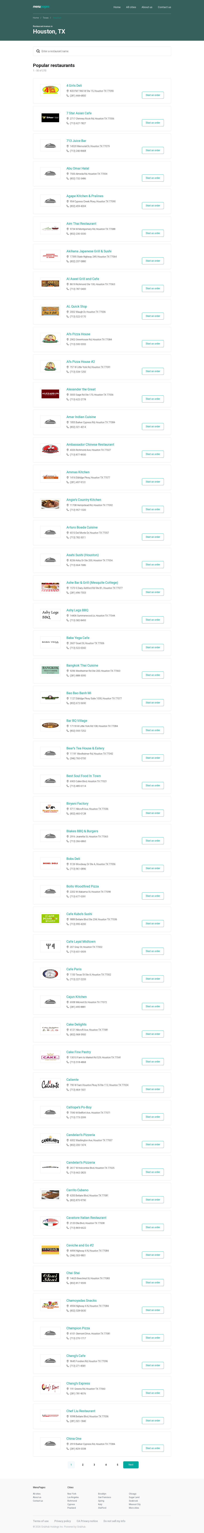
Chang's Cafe (75, 1356)
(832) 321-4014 (78, 427)
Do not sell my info (114, 1521)
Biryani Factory (77, 803)
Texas (46, 17)
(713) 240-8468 (78, 151)
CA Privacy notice (87, 1521)
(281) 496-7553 (78, 592)
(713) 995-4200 (78, 924)
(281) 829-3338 (78, 1448)
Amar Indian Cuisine (81, 417)
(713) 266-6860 (78, 841)
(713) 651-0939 (78, 951)
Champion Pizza (78, 1328)
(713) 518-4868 (78, 1062)
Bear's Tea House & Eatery (85, 748)
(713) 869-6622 (78, 1227)
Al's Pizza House (78, 334)
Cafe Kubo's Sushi (79, 914)
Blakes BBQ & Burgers (82, 831)
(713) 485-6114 (78, 786)
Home (117, 7)
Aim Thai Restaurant (81, 223)
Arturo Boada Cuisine (82, 527)
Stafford (102, 1508)
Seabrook (133, 1501)
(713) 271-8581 (78, 1366)
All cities (131, 7)
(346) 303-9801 (78, 1255)
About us (147, 7)
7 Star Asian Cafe (79, 113)
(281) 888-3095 (78, 675)
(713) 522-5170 (78, 316)
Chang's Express (78, 1383)
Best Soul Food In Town (83, 776)
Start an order (153, 95)
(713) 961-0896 (78, 868)
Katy (100, 1504)
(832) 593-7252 (78, 730)
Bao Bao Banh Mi (78, 693)
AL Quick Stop (76, 306)
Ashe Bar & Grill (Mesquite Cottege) (92, 582)
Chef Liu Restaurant (80, 1411)
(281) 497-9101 (78, 482)
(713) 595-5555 (78, 344)
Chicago (132, 1494)
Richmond (72, 1501)
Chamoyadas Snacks (81, 1300)
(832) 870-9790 (78, 1200)
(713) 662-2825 (78, 1172)
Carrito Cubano (77, 1190)
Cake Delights (76, 1024)
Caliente (72, 1079)
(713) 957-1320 (78, 510)
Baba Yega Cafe (77, 638)
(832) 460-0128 (78, 813)
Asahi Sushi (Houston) (82, 555)
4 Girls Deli (74, 85)
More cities (134, 1508)
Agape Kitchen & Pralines (84, 196)
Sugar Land (134, 1497)
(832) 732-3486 (78, 178)
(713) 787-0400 (78, 289)
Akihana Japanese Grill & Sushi (89, 251)
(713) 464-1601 (78, 1089)
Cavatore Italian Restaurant (86, 1218)
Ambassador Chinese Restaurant (90, 444)
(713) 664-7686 (78, 565)
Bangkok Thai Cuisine (82, 665)
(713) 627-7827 (78, 123)
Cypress (71, 1504)
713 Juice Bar (76, 141)
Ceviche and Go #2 (80, 1245)
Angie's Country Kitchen (83, 500)
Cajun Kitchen (76, 997)
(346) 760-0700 (78, 758)
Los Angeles (73, 1497)
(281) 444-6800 (78, 95)
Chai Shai (73, 1273)
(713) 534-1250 (78, 371)
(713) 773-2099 (78, 1117)
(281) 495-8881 (78, 1007)
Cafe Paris (74, 969)
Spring (101, 1501)
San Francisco (104, 1497)
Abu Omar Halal (77, 168)
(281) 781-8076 (78, 1393)
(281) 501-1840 (78, 1421)
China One (73, 1438)
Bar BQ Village (76, 721)
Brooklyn (102, 1494)
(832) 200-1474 (78, 1145)
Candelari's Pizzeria (80, 1135)
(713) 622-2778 (78, 399)
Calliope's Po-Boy (78, 1107)
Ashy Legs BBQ (77, 610)
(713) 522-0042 (78, 648)
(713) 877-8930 (78, 454)
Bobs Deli (73, 859)
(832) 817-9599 (78, 1283)
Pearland (71, 1508)
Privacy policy (62, 1521)
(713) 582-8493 (78, 620)
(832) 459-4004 (78, 206)
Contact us (164, 7)
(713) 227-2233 (78, 979)
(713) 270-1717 (78, 1338)
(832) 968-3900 (78, 1034)
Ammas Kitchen (78, 472)
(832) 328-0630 (78, 1310)
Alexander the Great (81, 389)
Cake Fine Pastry (78, 1052)
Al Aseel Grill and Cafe (82, 279)
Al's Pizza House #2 (80, 362)
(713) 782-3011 (78, 537)
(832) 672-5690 (78, 703)
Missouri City (135, 1504)
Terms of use (41, 1521)
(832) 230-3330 (78, 233)
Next (130, 1464)
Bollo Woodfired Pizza (82, 886)
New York (71, 1494)
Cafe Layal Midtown (81, 941)
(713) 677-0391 (78, 896)
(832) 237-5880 (78, 261)
